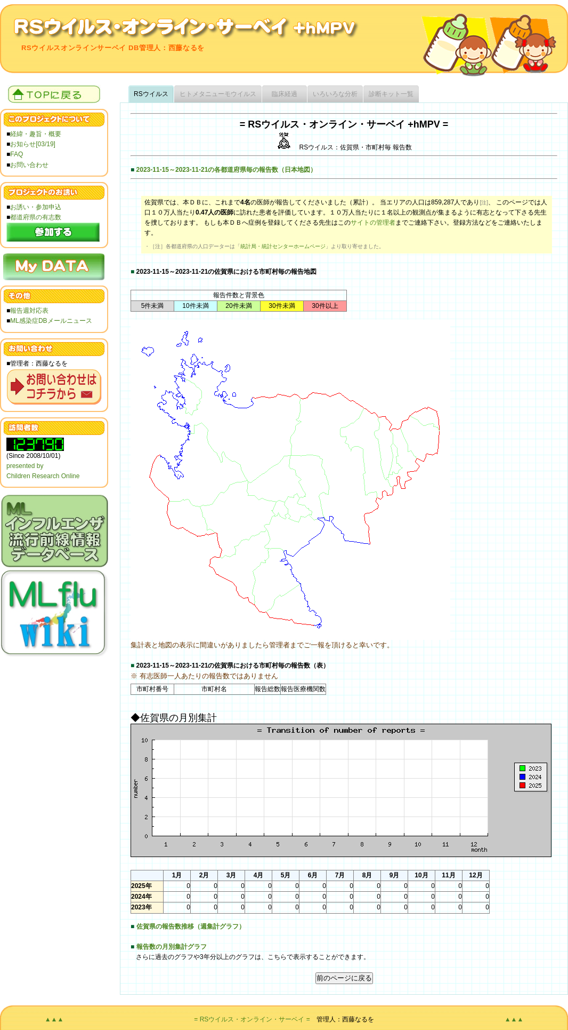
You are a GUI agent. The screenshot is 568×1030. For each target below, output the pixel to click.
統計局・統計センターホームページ (283, 246)
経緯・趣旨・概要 (35, 134)
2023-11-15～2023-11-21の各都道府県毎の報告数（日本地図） (226, 169)
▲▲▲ (54, 1019)
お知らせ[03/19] (32, 144)
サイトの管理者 (373, 222)
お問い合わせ (29, 165)
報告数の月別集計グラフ (171, 946)
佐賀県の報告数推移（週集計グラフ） (190, 926)
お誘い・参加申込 (35, 207)
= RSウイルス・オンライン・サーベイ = (252, 1019)
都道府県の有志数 (35, 217)
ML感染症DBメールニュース (51, 320)
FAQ (16, 154)
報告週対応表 (29, 310)
